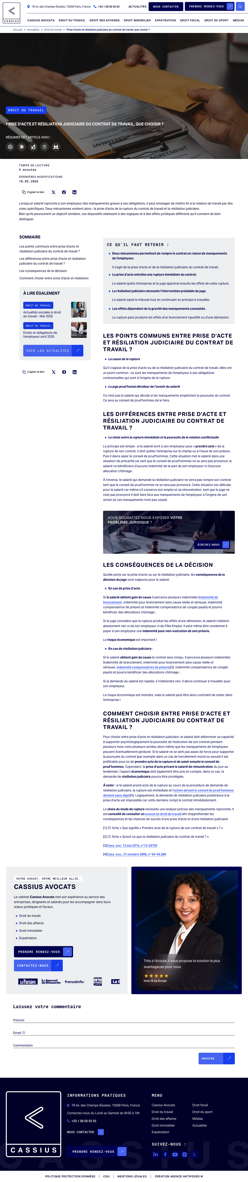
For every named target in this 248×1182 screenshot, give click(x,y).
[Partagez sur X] (53, 192)
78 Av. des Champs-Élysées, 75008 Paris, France (59, 6)
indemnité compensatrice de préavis (143, 667)
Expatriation (160, 1132)
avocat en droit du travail (163, 814)
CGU (106, 1176)
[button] (209, 6)
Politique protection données (70, 1176)
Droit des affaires (164, 1119)
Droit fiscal (200, 1105)
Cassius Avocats (163, 1105)
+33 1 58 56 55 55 (107, 6)
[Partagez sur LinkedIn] (74, 192)
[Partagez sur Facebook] (64, 192)
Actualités (199, 1126)
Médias (197, 1119)
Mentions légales (132, 1176)
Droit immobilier (163, 1126)
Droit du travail (162, 1112)
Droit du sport (202, 1112)
